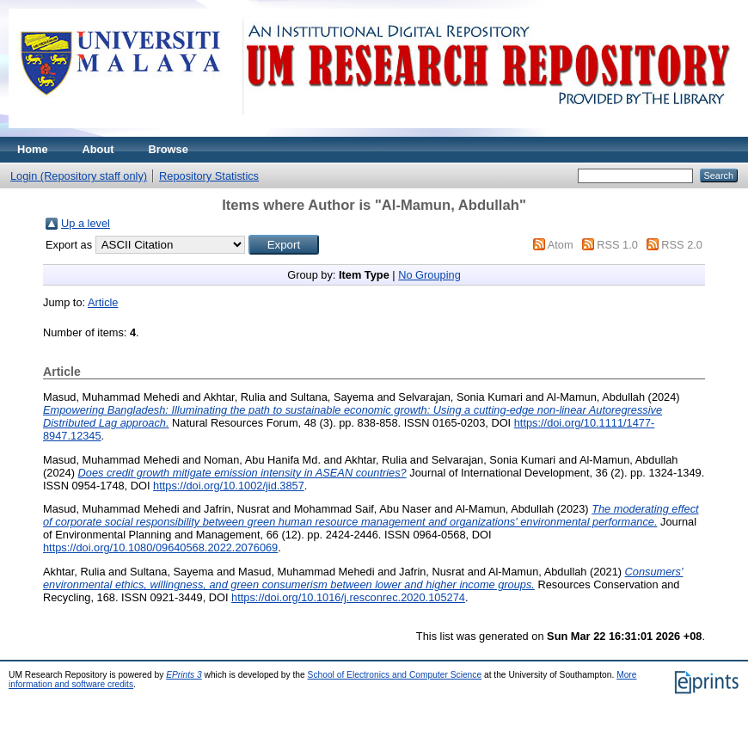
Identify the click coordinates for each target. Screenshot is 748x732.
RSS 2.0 (681, 244)
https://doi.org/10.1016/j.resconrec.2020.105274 (348, 597)
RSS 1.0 (617, 244)
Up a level (85, 223)
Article (103, 302)
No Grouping (429, 274)
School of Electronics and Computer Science (395, 675)
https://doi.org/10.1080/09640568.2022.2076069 (160, 547)
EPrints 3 (184, 675)
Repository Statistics (209, 175)
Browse (168, 149)
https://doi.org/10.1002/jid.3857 (228, 485)
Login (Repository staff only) (78, 175)
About (98, 149)
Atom (560, 244)
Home (32, 149)
